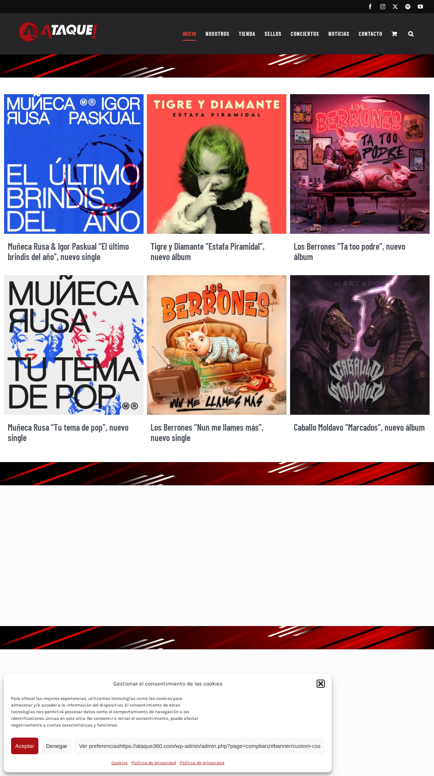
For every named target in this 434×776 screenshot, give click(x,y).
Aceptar (24, 746)
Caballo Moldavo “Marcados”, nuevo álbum (359, 427)
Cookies (119, 762)
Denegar (57, 746)
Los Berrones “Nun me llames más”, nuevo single (207, 432)
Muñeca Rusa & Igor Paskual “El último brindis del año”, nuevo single (68, 251)
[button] (320, 683)
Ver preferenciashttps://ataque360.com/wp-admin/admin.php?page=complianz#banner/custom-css (199, 746)
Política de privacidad (153, 762)
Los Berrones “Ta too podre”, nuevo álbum (349, 251)
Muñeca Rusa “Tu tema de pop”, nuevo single (68, 432)
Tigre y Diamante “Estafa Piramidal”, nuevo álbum (208, 251)
